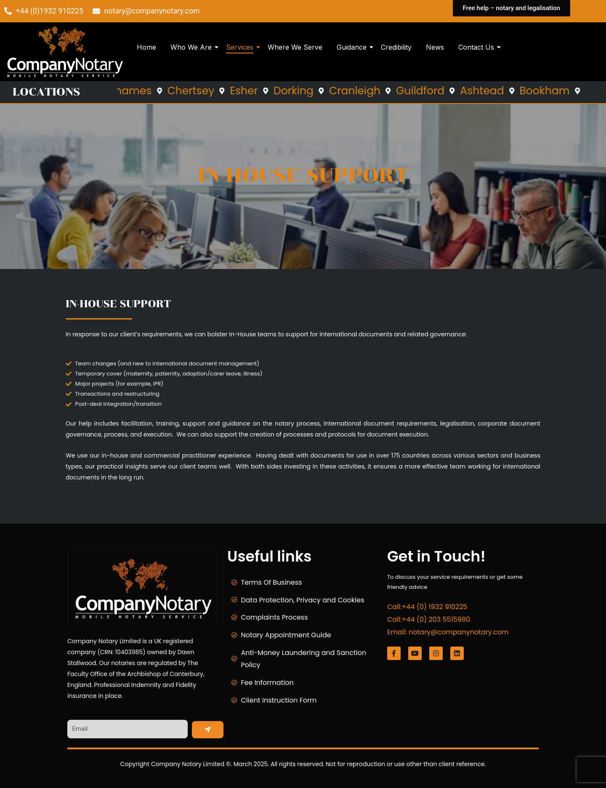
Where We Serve (295, 47)
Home (146, 47)
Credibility (396, 47)
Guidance (353, 47)
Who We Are (192, 47)
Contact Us (477, 47)
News (435, 47)
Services (241, 47)
